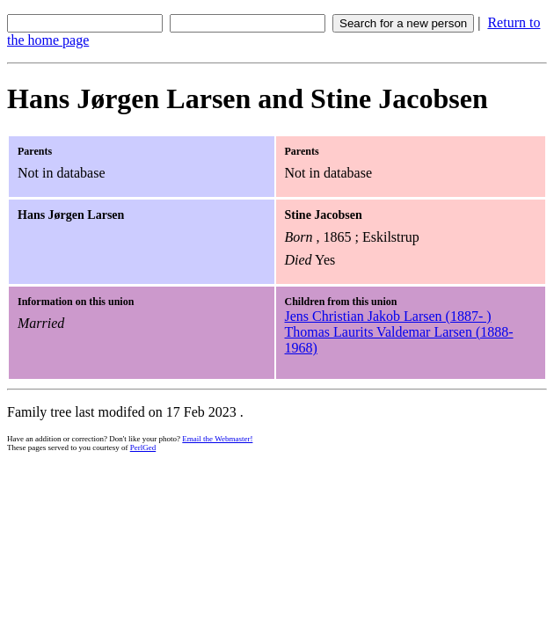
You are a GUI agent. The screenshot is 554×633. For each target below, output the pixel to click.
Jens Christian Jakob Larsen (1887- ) (388, 316)
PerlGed (143, 447)
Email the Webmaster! (217, 438)
